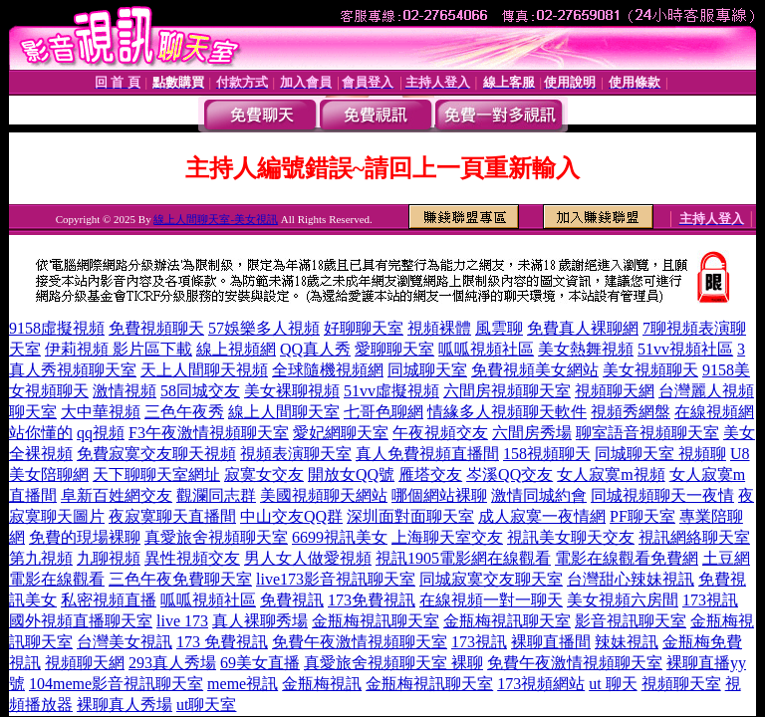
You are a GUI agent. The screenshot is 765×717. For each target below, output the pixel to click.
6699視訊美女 (339, 537)
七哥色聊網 (383, 411)
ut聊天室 (206, 704)
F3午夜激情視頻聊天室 (208, 432)
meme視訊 (242, 683)
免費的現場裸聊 (84, 537)
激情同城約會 (539, 495)
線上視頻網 (236, 349)
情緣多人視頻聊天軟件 (507, 411)
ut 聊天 (613, 683)
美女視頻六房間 (622, 600)
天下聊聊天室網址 (156, 474)
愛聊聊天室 (394, 349)
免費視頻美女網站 (535, 369)
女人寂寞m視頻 (610, 474)
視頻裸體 (439, 328)
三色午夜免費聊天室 (180, 579)
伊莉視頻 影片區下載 (118, 349)
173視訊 (710, 600)
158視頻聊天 (547, 453)
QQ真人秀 (315, 349)
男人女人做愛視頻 (308, 558)
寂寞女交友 (264, 474)
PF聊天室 (642, 516)
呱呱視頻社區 (486, 349)
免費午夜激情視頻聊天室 (359, 641)
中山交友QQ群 (291, 516)
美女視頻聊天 (650, 369)
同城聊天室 (427, 369)
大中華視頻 (100, 411)
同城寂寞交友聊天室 (491, 579)
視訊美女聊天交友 (571, 537)
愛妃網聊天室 (340, 432)
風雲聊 (499, 328)
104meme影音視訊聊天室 (116, 683)
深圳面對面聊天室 (410, 516)
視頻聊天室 (681, 683)
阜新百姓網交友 (116, 495)
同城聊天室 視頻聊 (660, 453)
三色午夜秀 (184, 411)
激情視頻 (124, 390)
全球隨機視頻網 (327, 369)
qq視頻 (101, 432)
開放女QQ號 (351, 474)
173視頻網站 (541, 683)
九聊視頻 (108, 558)
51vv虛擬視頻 (391, 390)
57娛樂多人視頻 (264, 328)
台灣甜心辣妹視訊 (630, 579)
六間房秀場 (532, 432)
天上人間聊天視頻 (204, 369)
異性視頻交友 (192, 558)
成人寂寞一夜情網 (542, 516)
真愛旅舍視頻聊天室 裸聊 (393, 662)
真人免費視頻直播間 (427, 453)
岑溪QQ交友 (509, 474)
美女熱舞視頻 (586, 349)
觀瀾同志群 (216, 495)
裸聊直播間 (551, 641)
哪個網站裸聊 (439, 495)
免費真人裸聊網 (582, 328)
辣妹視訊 (626, 641)
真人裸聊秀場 (260, 620)
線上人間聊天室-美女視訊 (215, 219)
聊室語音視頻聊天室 (647, 432)
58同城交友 (200, 390)
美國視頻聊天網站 (323, 495)
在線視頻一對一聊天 (491, 600)
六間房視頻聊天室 (507, 390)
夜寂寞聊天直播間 (172, 516)
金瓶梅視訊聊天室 (375, 620)
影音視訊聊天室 (630, 620)
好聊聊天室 (363, 328)
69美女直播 (260, 662)
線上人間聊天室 (284, 411)
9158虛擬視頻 (57, 328)
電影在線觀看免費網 (626, 558)
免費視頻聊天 (156, 328)
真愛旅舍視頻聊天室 (216, 537)
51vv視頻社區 (685, 349)
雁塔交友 (430, 474)
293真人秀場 (172, 662)
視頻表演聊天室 (296, 453)
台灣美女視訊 (124, 641)
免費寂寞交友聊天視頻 (156, 453)
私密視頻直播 (108, 600)
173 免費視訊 (222, 641)
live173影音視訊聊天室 (335, 579)
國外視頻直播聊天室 (80, 620)
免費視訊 (292, 600)
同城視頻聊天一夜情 (662, 495)
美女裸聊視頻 (292, 390)
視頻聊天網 (614, 390)
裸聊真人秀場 (124, 704)
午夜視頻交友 (440, 432)
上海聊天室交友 (447, 537)
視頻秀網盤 (630, 411)
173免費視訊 (371, 600)
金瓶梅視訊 (322, 683)
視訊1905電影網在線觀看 (463, 558)
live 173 (182, 620)
